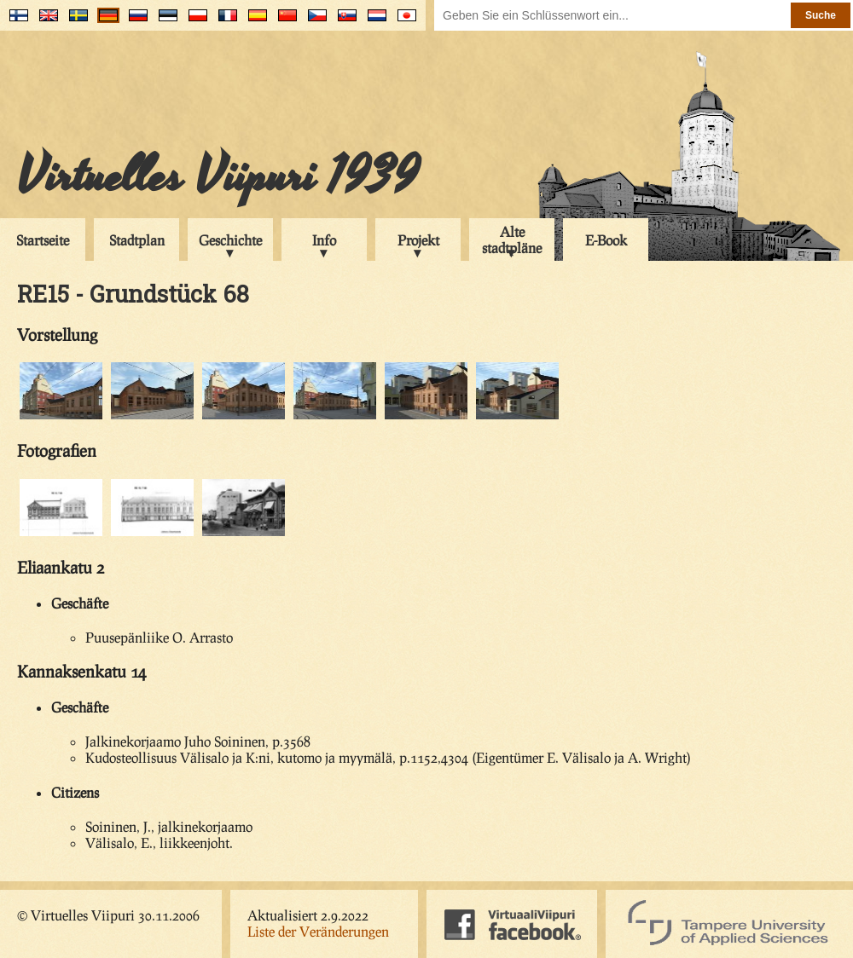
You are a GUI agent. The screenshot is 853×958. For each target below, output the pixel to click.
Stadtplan (137, 240)
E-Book (606, 240)
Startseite (42, 240)
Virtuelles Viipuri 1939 (218, 176)
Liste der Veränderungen (318, 931)
